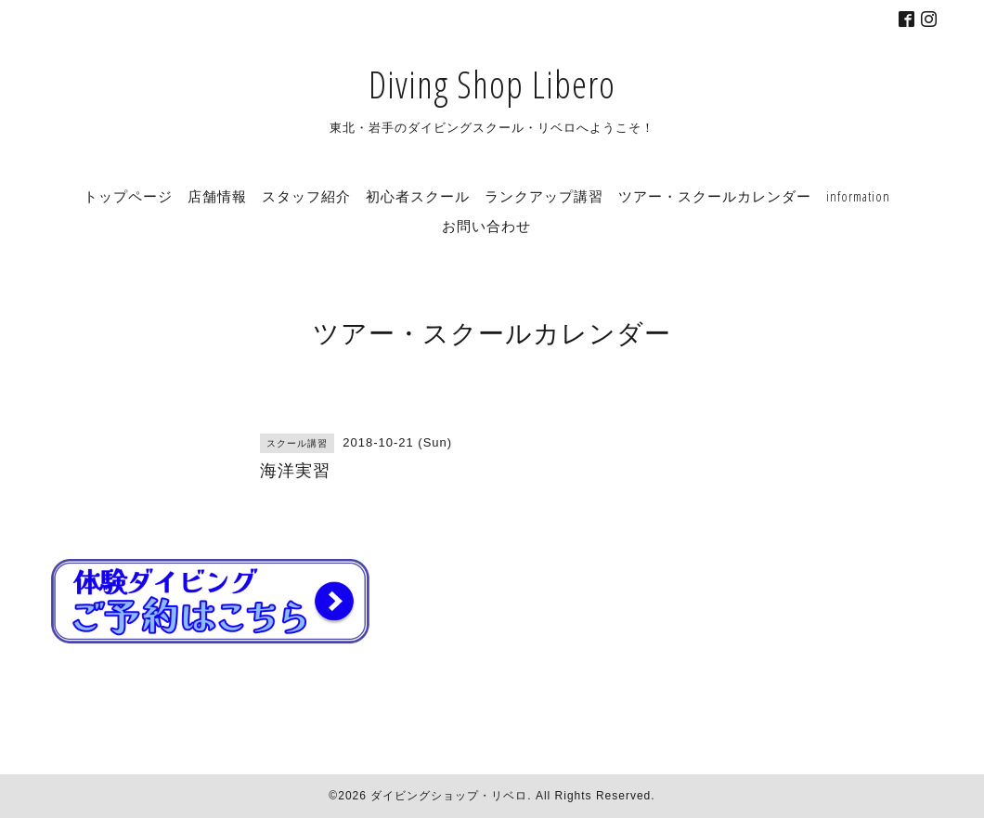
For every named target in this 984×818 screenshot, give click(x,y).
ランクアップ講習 (544, 196)
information (858, 196)
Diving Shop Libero (492, 84)
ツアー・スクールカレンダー (714, 196)
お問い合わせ (486, 225)
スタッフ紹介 (306, 196)
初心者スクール (418, 196)
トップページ (128, 196)
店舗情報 (217, 196)
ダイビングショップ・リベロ (448, 795)
